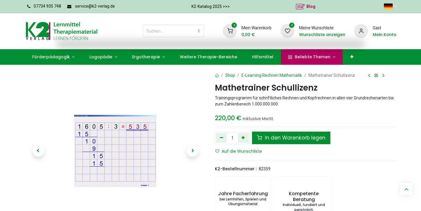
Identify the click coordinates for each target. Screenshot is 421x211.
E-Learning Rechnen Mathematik (271, 75)
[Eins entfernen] (221, 137)
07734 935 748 (47, 6)
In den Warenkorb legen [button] (291, 137)
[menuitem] (53, 57)
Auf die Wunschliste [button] (238, 151)
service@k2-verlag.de (95, 6)
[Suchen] (198, 31)
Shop (230, 75)
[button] (38, 151)
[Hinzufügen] (243, 137)
